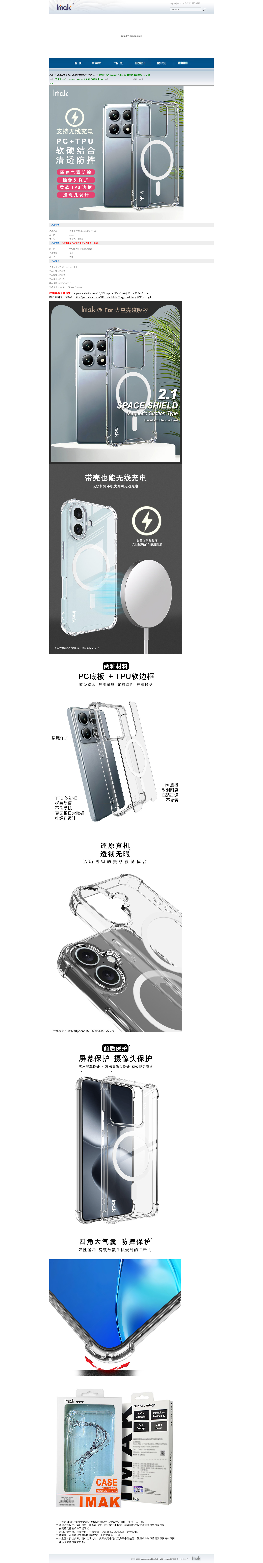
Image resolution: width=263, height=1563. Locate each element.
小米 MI (91, 75)
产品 (51, 75)
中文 (179, 3)
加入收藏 (186, 3)
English (173, 3)
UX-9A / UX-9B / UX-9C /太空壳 (71, 75)
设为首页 (196, 3)
